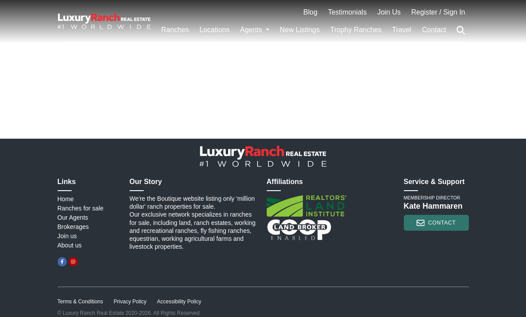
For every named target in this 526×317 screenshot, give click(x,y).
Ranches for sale (81, 208)
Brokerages (73, 226)
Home (66, 199)
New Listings (300, 29)
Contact (434, 29)
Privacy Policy (130, 302)
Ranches (175, 29)
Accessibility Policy (179, 302)
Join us (67, 236)
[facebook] (62, 261)
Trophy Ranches (356, 29)
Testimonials (347, 12)
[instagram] (73, 261)
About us (70, 245)
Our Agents (73, 217)
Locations (215, 29)
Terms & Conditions (80, 302)
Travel (401, 29)
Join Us (388, 12)
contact (436, 223)
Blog (310, 12)
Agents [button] (252, 29)
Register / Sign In (438, 12)
